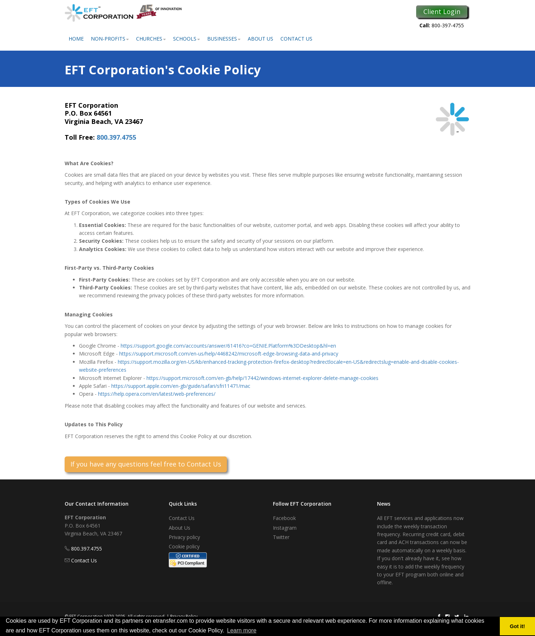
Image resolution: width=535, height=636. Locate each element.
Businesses (224, 38)
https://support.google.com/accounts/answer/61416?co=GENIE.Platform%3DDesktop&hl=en (228, 345)
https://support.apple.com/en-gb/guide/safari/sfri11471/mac (180, 385)
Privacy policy (184, 537)
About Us (260, 38)
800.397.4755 (116, 137)
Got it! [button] (517, 626)
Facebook (284, 518)
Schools (186, 38)
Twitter (281, 537)
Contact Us (296, 38)
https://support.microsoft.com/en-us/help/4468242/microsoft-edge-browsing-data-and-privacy (228, 353)
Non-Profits (110, 38)
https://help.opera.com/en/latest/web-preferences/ (156, 393)
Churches (151, 38)
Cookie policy (184, 546)
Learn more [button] (241, 630)
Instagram (285, 527)
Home (76, 38)
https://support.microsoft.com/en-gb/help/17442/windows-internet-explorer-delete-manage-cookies (262, 378)
